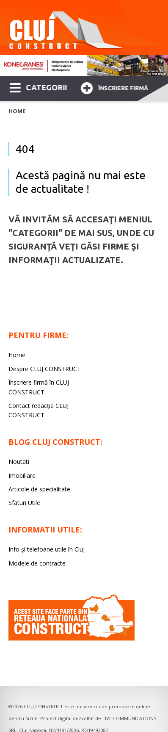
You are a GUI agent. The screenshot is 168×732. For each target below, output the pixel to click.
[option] (84, 65)
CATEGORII (38, 87)
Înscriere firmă (114, 87)
